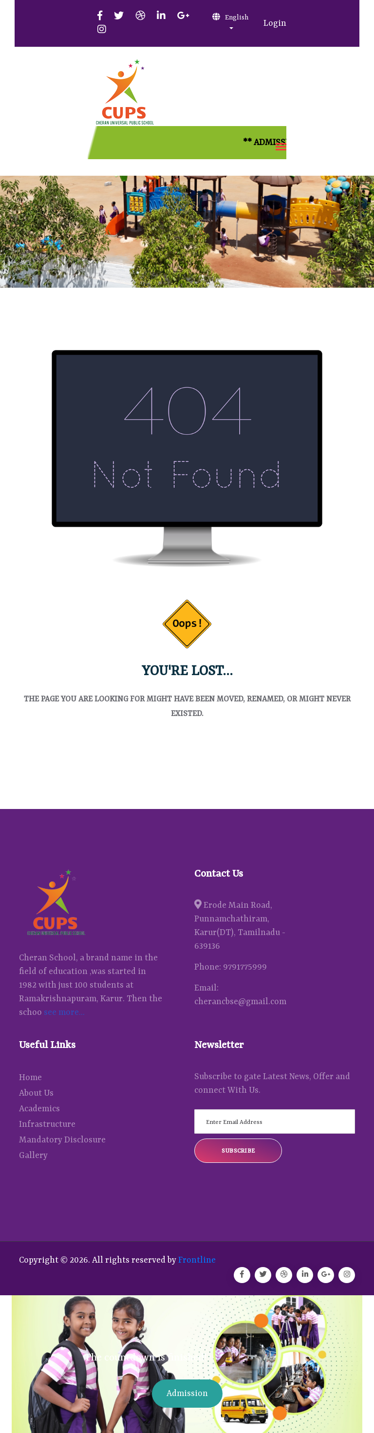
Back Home (187, 750)
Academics (39, 1109)
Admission (187, 1393)
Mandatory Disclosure (62, 1140)
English (230, 17)
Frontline (197, 1260)
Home (30, 1078)
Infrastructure (47, 1124)
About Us (36, 1093)
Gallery (33, 1155)
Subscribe (238, 1151)
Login (274, 23)
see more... (64, 1012)
